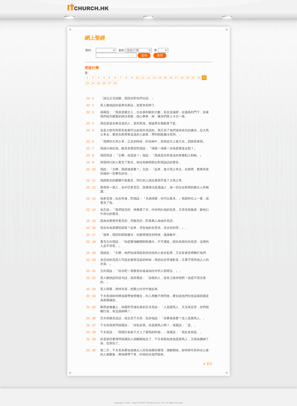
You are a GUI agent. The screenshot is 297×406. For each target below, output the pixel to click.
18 (182, 77)
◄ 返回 (207, 363)
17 (176, 77)
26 (104, 83)
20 (193, 77)
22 (204, 77)
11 (143, 77)
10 (137, 77)
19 (187, 77)
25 (98, 83)
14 (159, 77)
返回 (144, 55)
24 (92, 83)
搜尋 (160, 55)
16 (170, 77)
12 (148, 77)
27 (109, 83)
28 (115, 83)
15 (165, 77)
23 (87, 83)
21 (198, 77)
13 (154, 77)
